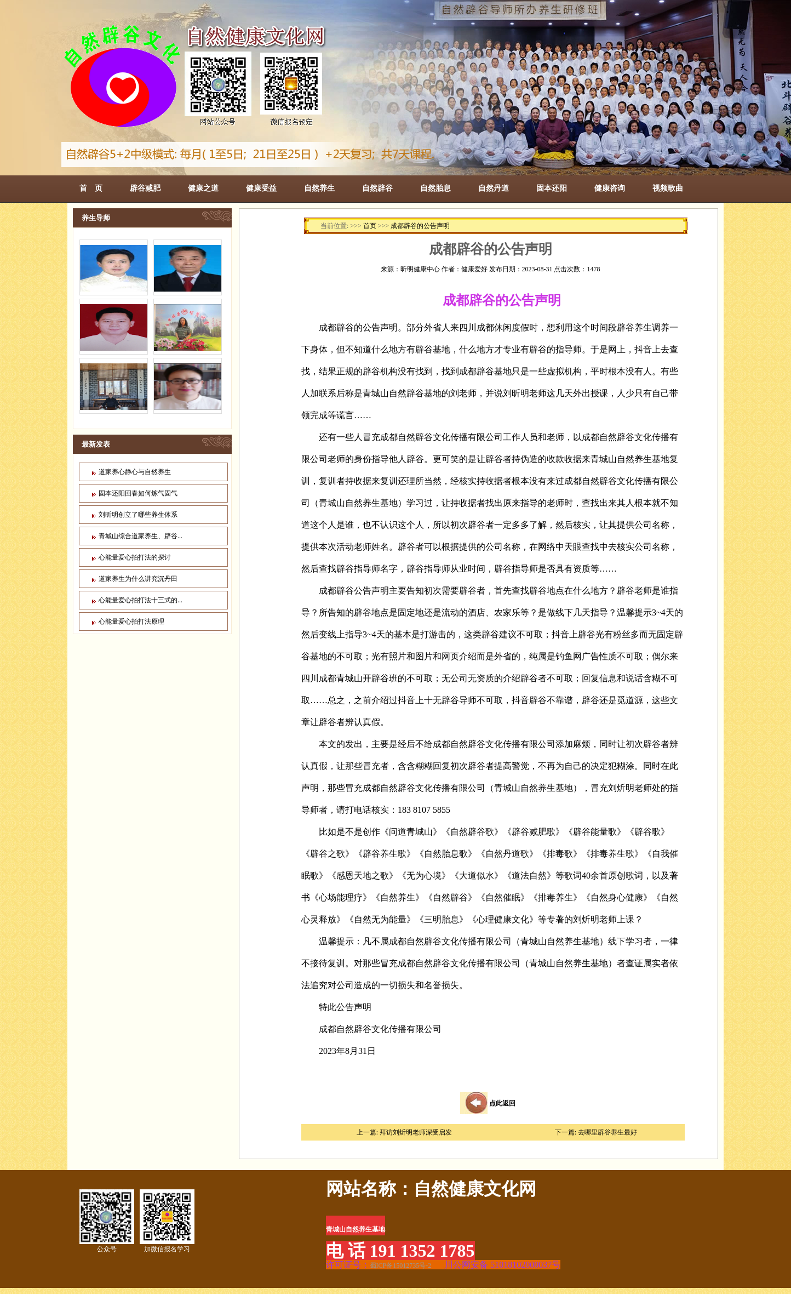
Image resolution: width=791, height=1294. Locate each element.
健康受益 (261, 188)
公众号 (106, 1221)
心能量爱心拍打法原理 (131, 621)
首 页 (90, 188)
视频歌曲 (667, 188)
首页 (369, 226)
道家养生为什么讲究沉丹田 (138, 579)
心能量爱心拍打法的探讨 (135, 557)
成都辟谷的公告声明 (420, 226)
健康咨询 (609, 188)
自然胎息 (435, 188)
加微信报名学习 (167, 1221)
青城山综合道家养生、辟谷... (140, 536)
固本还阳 (551, 188)
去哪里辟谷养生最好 (607, 1132)
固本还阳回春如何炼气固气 (138, 493)
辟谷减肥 (145, 188)
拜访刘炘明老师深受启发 (416, 1132)
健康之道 (203, 188)
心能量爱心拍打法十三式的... (140, 600)
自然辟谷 (377, 188)
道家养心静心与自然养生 (135, 472)
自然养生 (319, 188)
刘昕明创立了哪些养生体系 (138, 514)
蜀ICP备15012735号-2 (401, 1265)
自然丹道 (493, 188)
